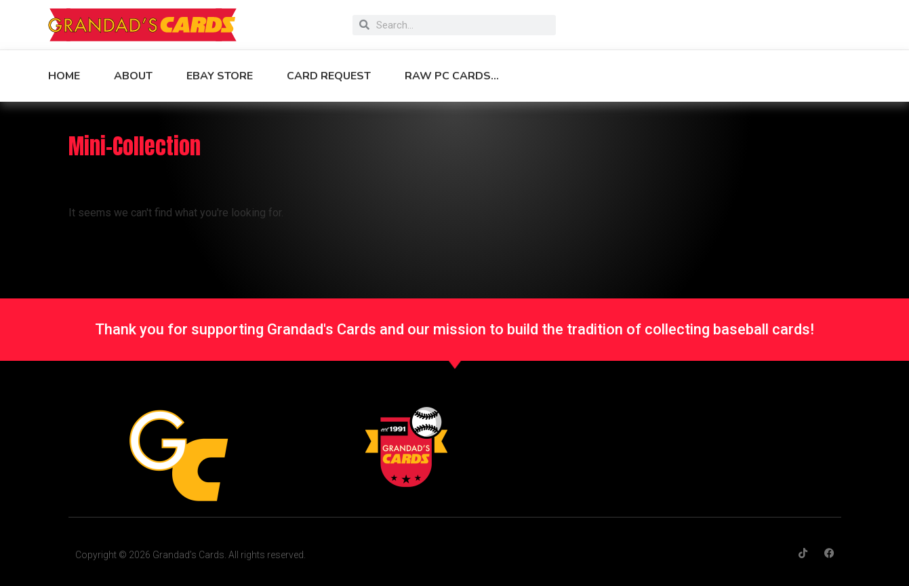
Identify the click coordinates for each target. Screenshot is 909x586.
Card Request (329, 76)
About (133, 76)
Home (64, 76)
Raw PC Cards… (452, 76)
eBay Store (219, 76)
